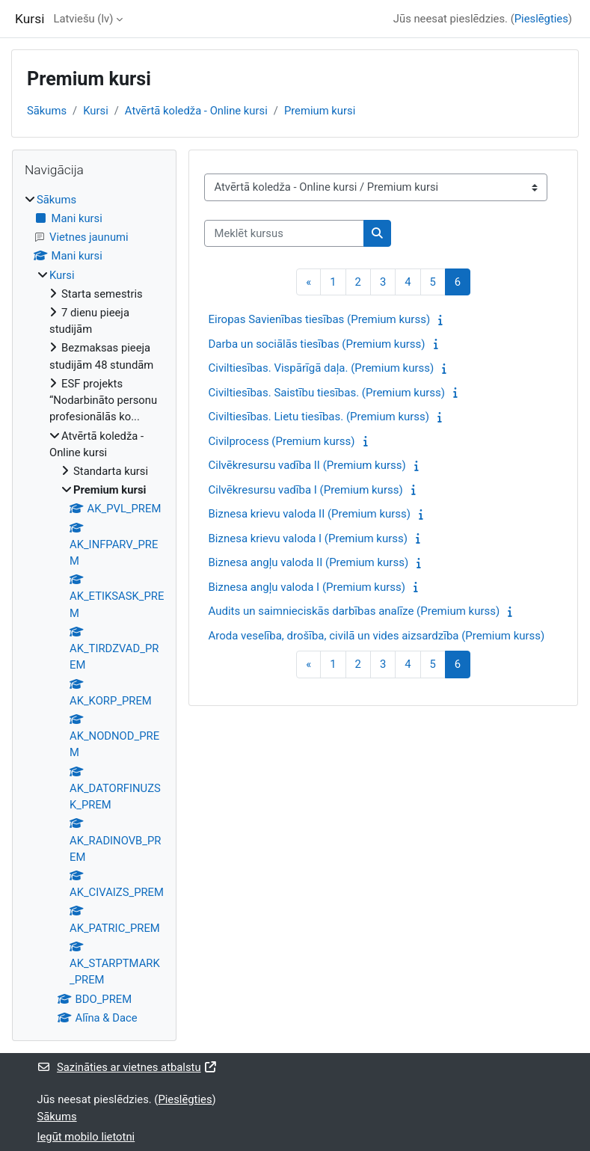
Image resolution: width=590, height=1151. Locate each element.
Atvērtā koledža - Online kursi (196, 110)
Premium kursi (319, 110)
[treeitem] (94, 608)
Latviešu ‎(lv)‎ (83, 18)
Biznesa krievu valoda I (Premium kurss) (308, 538)
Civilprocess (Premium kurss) (281, 441)
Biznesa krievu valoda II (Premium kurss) (309, 514)
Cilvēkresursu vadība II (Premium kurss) (306, 465)
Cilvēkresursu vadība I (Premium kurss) (305, 490)
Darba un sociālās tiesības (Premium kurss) (316, 344)
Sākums (47, 110)
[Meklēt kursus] (284, 233)
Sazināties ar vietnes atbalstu (127, 1067)
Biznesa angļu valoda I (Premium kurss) (306, 587)
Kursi (95, 110)
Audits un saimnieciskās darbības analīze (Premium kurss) (354, 611)
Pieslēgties (541, 18)
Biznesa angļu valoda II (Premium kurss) (308, 562)
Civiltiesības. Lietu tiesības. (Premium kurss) (318, 416)
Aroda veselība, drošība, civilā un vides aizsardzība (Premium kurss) (376, 635)
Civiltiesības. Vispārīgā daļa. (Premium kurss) (321, 368)
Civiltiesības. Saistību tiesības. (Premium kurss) (326, 392)
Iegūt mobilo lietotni (86, 1137)
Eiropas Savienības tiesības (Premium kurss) (319, 319)
